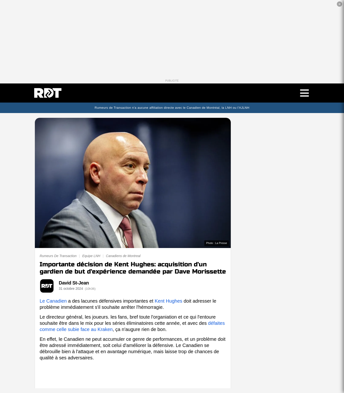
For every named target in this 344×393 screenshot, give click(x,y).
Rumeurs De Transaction (58, 256)
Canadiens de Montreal (123, 256)
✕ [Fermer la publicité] (339, 4)
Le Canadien (53, 301)
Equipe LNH (91, 256)
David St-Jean (74, 282)
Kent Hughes (168, 301)
